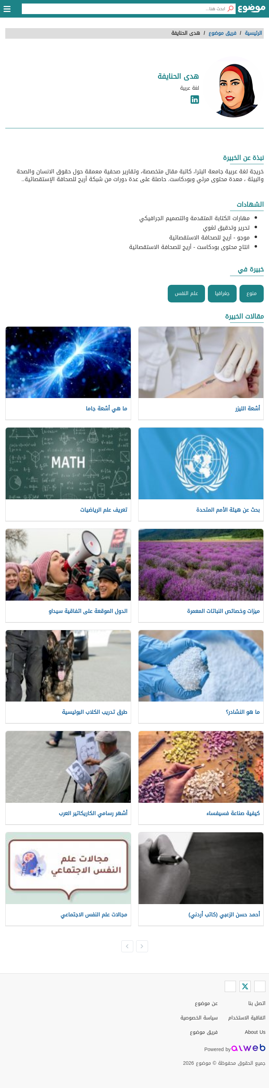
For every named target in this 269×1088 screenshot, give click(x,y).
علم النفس (186, 293)
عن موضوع (206, 1003)
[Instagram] (230, 986)
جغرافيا (222, 293)
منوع (251, 293)
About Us (255, 1032)
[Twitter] (245, 986)
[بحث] (230, 9)
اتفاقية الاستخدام (246, 1018)
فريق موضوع (204, 1032)
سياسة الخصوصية (199, 1018)
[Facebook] (259, 986)
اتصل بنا (256, 1003)
